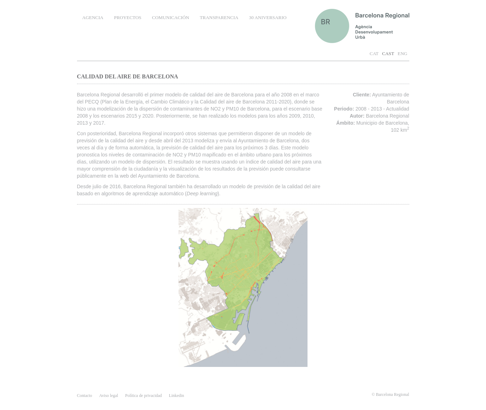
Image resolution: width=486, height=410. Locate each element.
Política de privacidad (143, 395)
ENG (402, 53)
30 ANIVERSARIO (267, 17)
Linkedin (176, 395)
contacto (84, 395)
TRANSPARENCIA (219, 17)
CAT (374, 53)
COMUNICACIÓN (170, 17)
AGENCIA (93, 17)
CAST (388, 53)
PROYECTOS (127, 17)
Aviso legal (108, 395)
